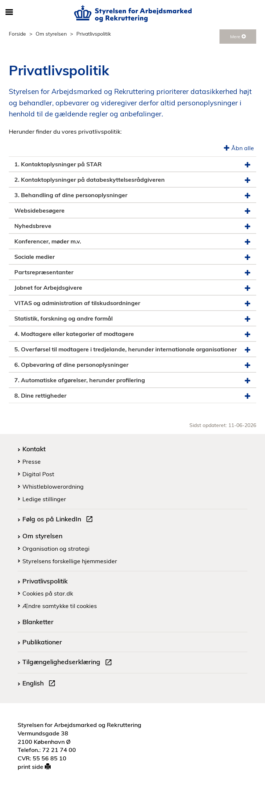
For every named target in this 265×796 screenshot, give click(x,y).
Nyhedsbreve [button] (132, 226)
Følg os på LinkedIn (59, 520)
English (40, 684)
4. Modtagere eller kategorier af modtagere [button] (132, 334)
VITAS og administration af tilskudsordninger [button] (132, 303)
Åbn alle (239, 148)
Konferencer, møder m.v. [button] (132, 241)
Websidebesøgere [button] (132, 210)
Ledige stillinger (44, 499)
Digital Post (38, 474)
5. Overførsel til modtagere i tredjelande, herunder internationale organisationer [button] (132, 349)
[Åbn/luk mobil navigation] (9, 12)
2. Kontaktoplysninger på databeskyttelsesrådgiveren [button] (132, 180)
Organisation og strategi (56, 548)
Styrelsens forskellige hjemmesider (69, 561)
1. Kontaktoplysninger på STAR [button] (132, 164)
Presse (31, 461)
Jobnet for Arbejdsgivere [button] (132, 288)
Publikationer (42, 642)
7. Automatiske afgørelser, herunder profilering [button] (132, 380)
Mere (238, 36)
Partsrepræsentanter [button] (132, 272)
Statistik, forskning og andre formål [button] (132, 318)
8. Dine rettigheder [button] (132, 395)
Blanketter (38, 622)
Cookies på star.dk (47, 593)
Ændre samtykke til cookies (59, 605)
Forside (17, 33)
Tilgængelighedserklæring (68, 663)
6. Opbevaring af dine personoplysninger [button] (132, 365)
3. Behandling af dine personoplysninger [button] (132, 195)
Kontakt (34, 449)
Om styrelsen (51, 33)
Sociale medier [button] (132, 257)
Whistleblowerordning (53, 486)
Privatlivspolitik (45, 581)
